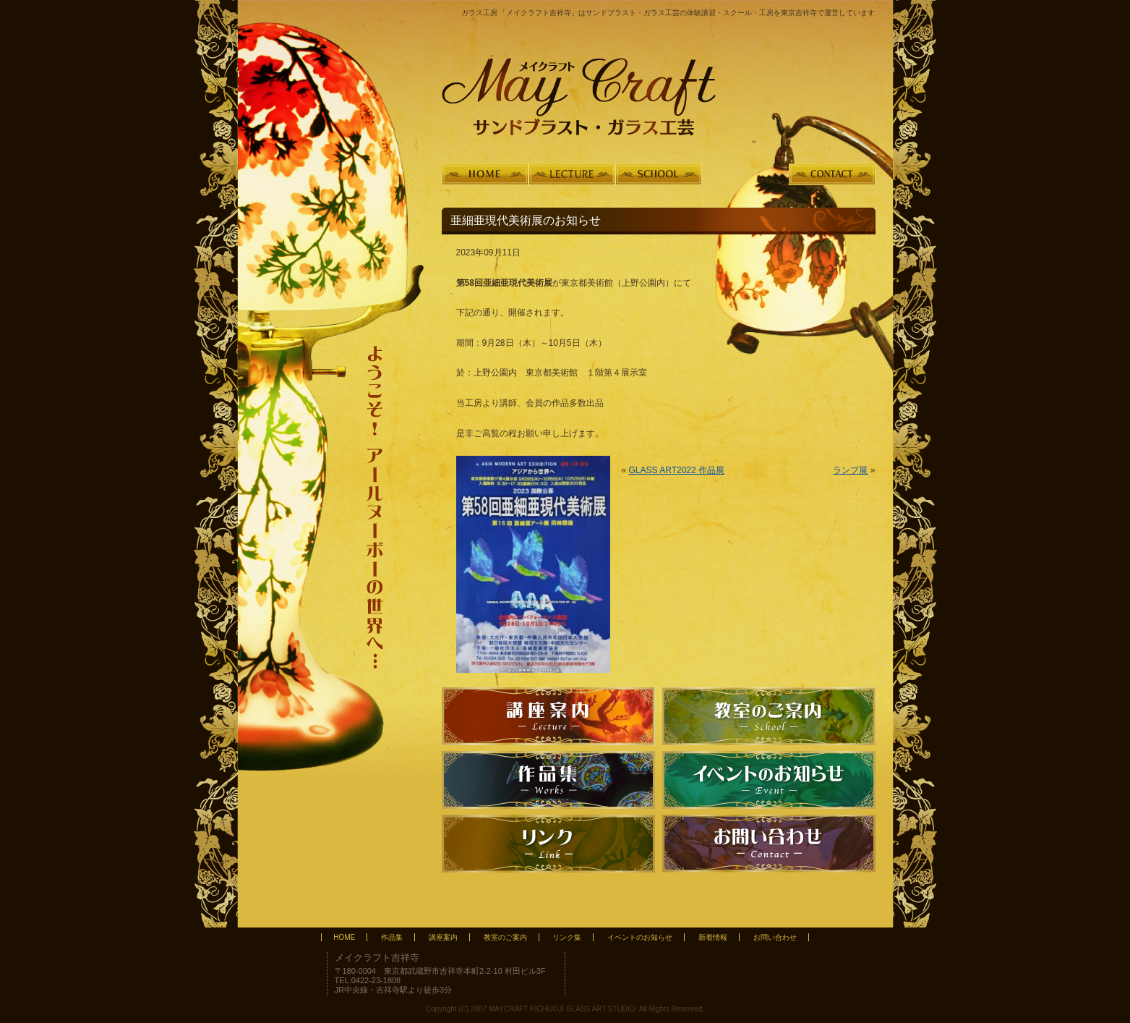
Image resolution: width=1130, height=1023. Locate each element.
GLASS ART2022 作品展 (677, 470)
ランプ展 (850, 470)
